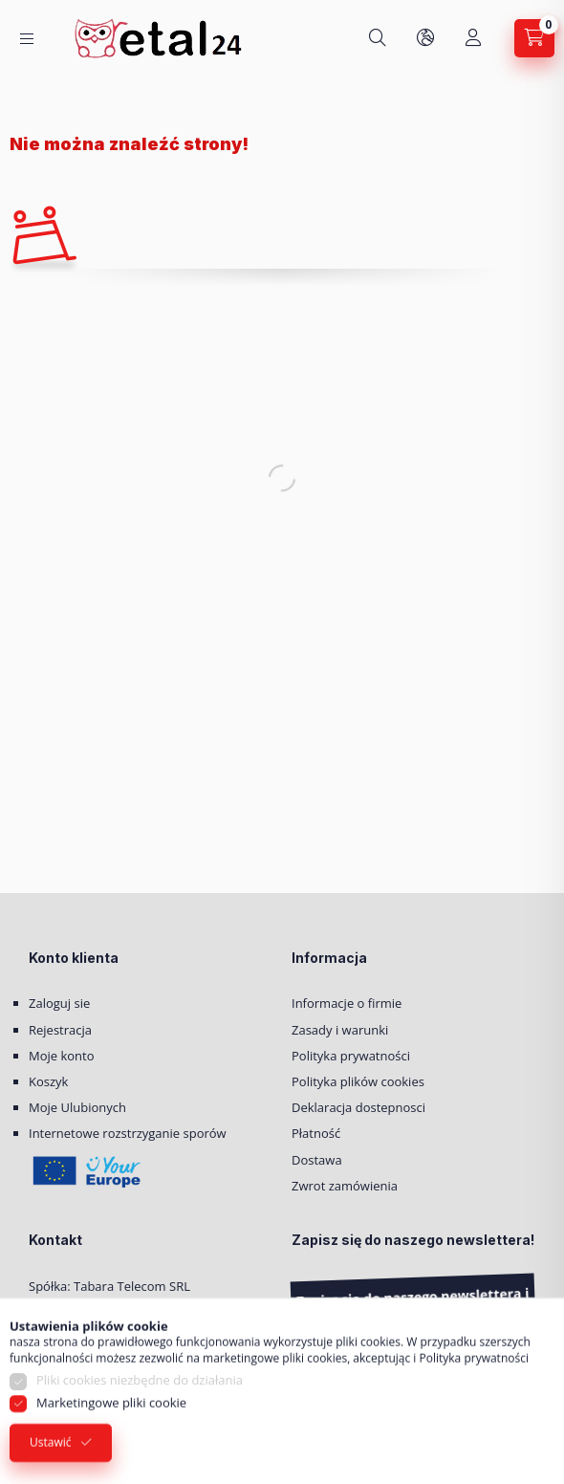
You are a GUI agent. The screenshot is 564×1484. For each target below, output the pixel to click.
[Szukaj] (377, 38)
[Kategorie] (27, 38)
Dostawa (317, 1159)
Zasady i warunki (340, 1029)
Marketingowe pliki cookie (111, 1428)
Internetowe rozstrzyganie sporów (128, 1133)
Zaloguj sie (59, 1003)
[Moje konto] (473, 38)
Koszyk (48, 1081)
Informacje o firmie (346, 1003)
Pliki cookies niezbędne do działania (139, 1406)
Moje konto (62, 1055)
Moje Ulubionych (77, 1107)
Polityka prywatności (351, 1055)
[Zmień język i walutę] (425, 38)
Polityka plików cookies (358, 1081)
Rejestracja (60, 1029)
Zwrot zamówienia (345, 1185)
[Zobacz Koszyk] (534, 38)
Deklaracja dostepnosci (358, 1107)
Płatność (316, 1133)
